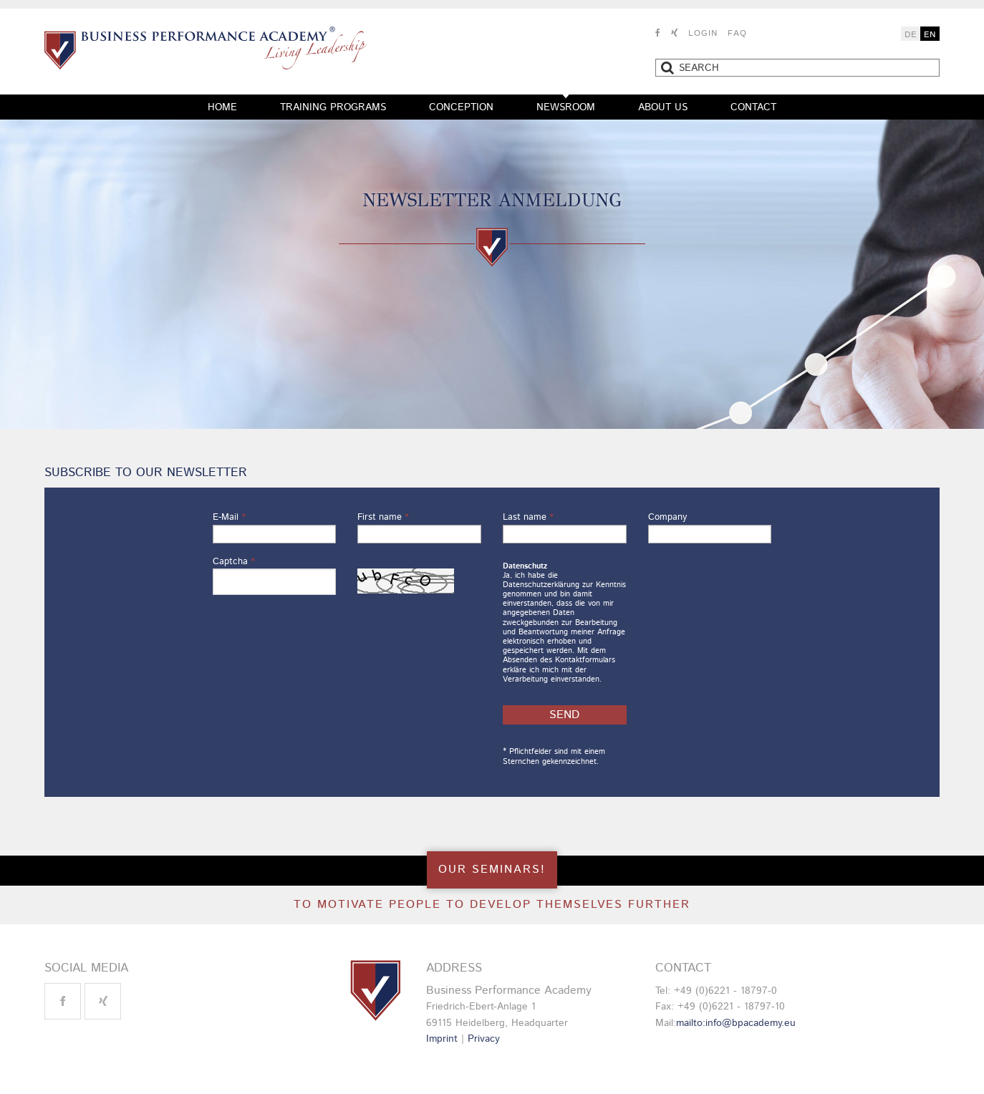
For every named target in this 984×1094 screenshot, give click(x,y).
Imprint (442, 1039)
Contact (753, 107)
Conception (461, 107)
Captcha (234, 561)
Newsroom (565, 107)
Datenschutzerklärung (541, 585)
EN (930, 35)
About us (663, 107)
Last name (528, 517)
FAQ (737, 33)
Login (703, 33)
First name (383, 517)
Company (667, 517)
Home (222, 107)
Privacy (484, 1039)
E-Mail (229, 517)
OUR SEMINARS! (492, 869)
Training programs (333, 107)
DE (911, 35)
